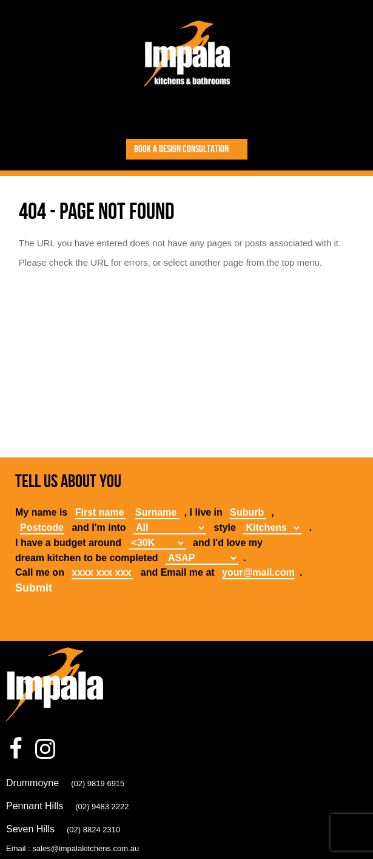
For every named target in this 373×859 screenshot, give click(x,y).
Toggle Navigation (187, 114)
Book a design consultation (181, 149)
